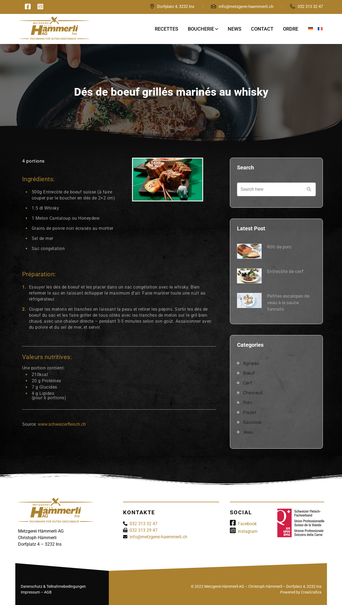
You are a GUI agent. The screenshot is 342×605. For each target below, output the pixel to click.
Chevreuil (253, 392)
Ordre (290, 29)
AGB (48, 592)
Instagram (244, 531)
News (234, 29)
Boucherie (201, 29)
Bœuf (249, 373)
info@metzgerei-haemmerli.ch (246, 6)
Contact (262, 29)
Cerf (247, 383)
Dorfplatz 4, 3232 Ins (175, 6)
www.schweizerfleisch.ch (62, 424)
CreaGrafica (311, 592)
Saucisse (252, 422)
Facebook (243, 523)
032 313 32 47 (310, 6)
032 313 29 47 (143, 530)
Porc (247, 402)
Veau (248, 432)
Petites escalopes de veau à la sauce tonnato (288, 302)
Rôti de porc (279, 246)
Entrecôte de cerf (285, 271)
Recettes (166, 29)
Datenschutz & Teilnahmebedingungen (53, 586)
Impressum (30, 592)
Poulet (249, 412)
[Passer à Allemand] (310, 29)
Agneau (251, 363)
